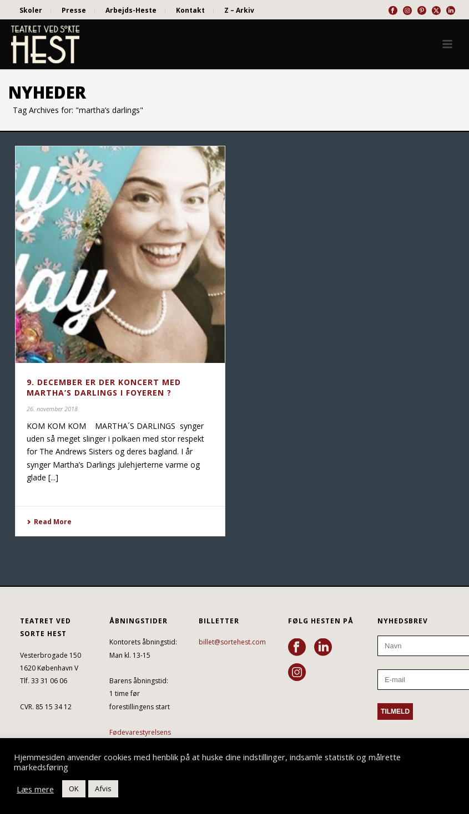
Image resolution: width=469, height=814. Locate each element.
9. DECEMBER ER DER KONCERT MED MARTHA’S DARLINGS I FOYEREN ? (104, 387)
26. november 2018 (52, 409)
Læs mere (35, 789)
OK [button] (74, 788)
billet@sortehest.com (232, 642)
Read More (49, 521)
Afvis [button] (103, 788)
